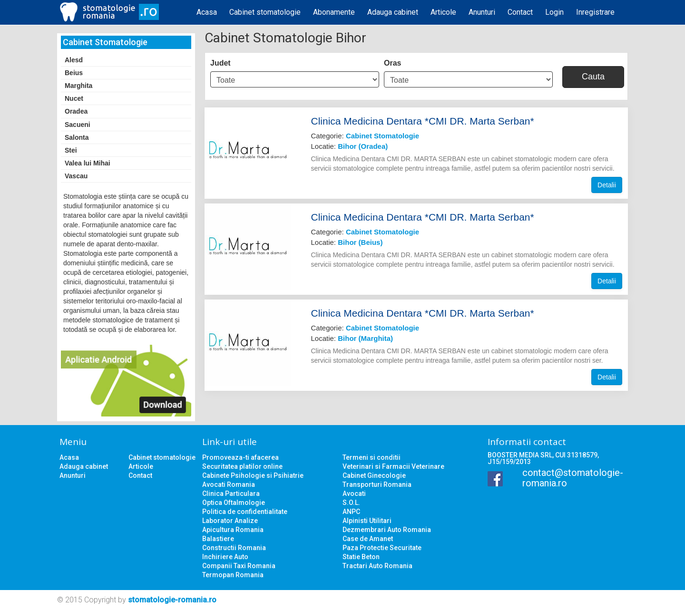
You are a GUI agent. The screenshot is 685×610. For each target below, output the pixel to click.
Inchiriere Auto (225, 556)
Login (554, 12)
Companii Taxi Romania (238, 565)
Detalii (606, 185)
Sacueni (77, 124)
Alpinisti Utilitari (366, 520)
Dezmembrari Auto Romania (386, 529)
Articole (443, 12)
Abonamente (334, 12)
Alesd (74, 60)
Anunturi (482, 12)
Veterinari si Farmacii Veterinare (393, 466)
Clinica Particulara (231, 493)
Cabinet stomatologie (265, 12)
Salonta (77, 137)
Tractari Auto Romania (377, 565)
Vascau (76, 176)
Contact (520, 12)
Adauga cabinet (392, 12)
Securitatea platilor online (242, 466)
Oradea (76, 111)
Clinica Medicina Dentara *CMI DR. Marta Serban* (422, 121)
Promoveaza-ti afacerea (240, 457)
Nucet (74, 98)
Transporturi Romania (376, 484)
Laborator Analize (230, 520)
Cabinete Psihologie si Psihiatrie (252, 475)
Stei (71, 150)
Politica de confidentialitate (244, 511)
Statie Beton (361, 556)
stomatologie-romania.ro (172, 599)
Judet (220, 63)
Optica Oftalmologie (233, 502)
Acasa (206, 12)
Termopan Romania (233, 574)
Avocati (354, 493)
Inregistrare (595, 12)
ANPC (351, 511)
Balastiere (218, 538)
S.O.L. (351, 502)
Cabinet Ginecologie (374, 475)
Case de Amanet (367, 538)
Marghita (78, 85)
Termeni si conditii (371, 457)
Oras (392, 63)
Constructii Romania (234, 547)
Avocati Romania (228, 484)
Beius (74, 73)
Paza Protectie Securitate (381, 547)
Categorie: (365, 136)
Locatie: (349, 146)
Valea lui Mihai (87, 163)
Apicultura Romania (233, 529)
